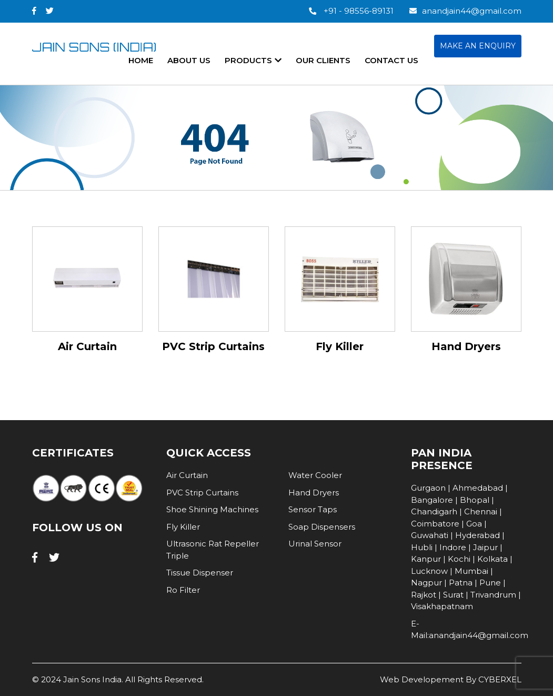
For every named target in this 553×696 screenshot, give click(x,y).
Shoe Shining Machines (212, 509)
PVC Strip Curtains (202, 493)
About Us (188, 60)
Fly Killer (183, 527)
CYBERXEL (499, 679)
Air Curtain (187, 475)
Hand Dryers (313, 493)
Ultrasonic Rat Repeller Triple (212, 550)
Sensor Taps (312, 509)
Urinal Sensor (314, 544)
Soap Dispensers (321, 527)
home (140, 60)
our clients (323, 60)
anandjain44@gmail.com (465, 11)
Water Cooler (315, 475)
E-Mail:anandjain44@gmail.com (466, 630)
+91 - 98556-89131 (351, 11)
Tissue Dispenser (199, 573)
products (253, 60)
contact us (391, 60)
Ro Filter (183, 590)
